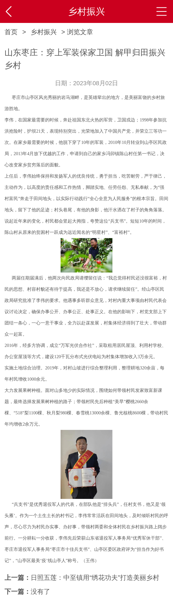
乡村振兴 (44, 32)
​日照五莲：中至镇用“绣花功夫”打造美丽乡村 (95, 577)
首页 (11, 32)
